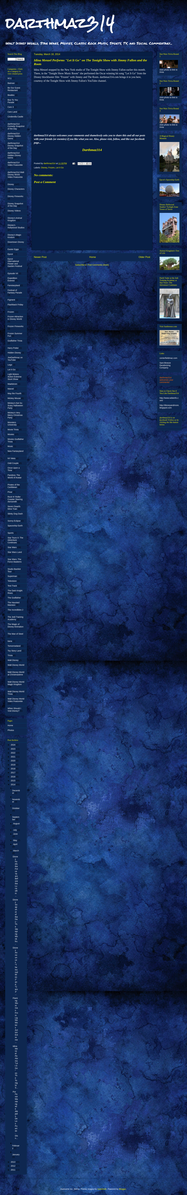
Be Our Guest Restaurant (14, 89)
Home (92, 257)
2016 (13, 777)
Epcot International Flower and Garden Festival (15, 262)
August (16, 823)
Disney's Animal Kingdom (15, 219)
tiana (10, 641)
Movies (11, 434)
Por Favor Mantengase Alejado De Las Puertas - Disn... (15, 1115)
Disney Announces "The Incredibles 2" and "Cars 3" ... (15, 971)
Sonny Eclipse (14, 521)
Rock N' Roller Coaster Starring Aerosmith (15, 499)
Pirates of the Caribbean (14, 486)
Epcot (10, 254)
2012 (13, 1166)
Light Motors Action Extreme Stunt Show (14, 376)
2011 (13, 1170)
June (15, 834)
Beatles (11, 95)
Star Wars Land (15, 552)
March (16, 850)
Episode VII (13, 273)
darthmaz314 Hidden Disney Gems (14, 155)
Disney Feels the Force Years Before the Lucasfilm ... (15, 876)
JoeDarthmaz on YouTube (15, 358)
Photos (11, 730)
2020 (13, 760)
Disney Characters (16, 189)
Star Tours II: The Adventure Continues (15, 540)
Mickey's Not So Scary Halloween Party (15, 405)
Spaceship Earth (15, 525)
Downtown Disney (16, 242)
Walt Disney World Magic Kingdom (16, 683)
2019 (13, 765)
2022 (13, 753)
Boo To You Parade (13, 101)
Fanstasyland (14, 285)
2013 (13, 1162)
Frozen (51, 167)
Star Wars (12, 547)
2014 (13, 784)
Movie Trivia (13, 429)
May (15, 840)
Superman (12, 576)
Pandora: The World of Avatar (14, 476)
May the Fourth (14, 393)
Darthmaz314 (92, 150)
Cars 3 (11, 107)
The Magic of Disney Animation (15, 625)
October (16, 808)
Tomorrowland (14, 646)
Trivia (10, 655)
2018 (13, 768)
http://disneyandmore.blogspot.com (169, 406)
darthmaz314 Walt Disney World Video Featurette (16, 174)
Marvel (11, 389)
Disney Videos (14, 211)
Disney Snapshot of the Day (15, 204)
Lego (10, 365)
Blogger (122, 1189)
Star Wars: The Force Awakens (14, 560)
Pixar (10, 492)
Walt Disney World (16, 665)
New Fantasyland (15, 451)
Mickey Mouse (14, 398)
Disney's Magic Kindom (14, 236)
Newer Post (40, 257)
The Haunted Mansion (13, 603)
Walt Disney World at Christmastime (16, 673)
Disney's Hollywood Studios (16, 226)
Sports (10, 533)
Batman (11, 83)
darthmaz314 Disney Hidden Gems (14, 136)
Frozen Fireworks (15, 326)
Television (12, 581)
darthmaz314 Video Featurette (15, 163)
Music (10, 446)
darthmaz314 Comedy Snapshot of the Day (16, 126)
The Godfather (14, 598)
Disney (44, 167)
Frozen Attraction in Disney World (15, 317)
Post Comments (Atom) (98, 265)
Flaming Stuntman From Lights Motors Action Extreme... (15, 1020)
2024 (13, 745)
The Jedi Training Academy (15, 618)
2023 (13, 749)
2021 (13, 757)
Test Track (12, 586)
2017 (13, 772)
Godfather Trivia (15, 341)
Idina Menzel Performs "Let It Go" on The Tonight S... (15, 1067)
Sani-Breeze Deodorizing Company (165, 365)
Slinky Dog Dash (15, 514)
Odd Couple (13, 463)
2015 (13, 780)
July (15, 830)
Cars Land (12, 112)
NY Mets (11, 458)
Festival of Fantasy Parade (15, 291)
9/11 (10, 78)
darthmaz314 (59, 23)
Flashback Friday (15, 304)
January (16, 1154)
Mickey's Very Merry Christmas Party (15, 415)
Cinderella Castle (15, 116)
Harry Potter (13, 348)
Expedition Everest (12, 279)
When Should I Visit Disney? (14, 709)
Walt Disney (13, 660)
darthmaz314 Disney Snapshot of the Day (15, 145)
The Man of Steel (15, 634)
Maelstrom (12, 384)
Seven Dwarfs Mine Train (14, 507)
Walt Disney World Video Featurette (16, 700)
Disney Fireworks (15, 196)
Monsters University (12, 423)
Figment (11, 300)
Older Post (144, 257)
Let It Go (60, 167)
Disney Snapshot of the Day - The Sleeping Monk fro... (15, 922)
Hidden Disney (14, 352)
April (15, 844)
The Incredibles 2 (15, 610)
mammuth (102, 1189)
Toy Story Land (14, 651)
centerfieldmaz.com (168, 358)
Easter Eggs (13, 249)
